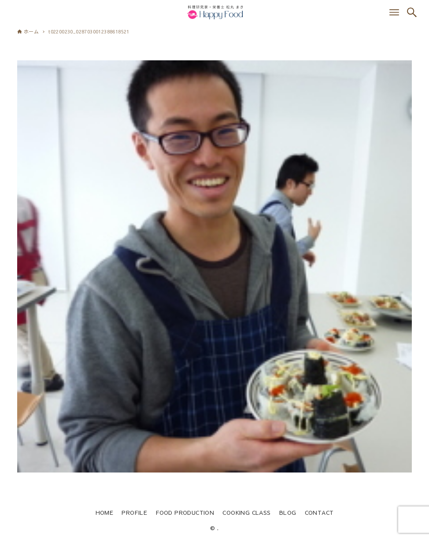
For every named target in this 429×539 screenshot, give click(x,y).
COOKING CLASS (246, 512)
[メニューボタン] (394, 12)
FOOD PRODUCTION (184, 512)
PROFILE (134, 512)
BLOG (287, 512)
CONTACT (319, 512)
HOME (105, 512)
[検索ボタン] (412, 12)
